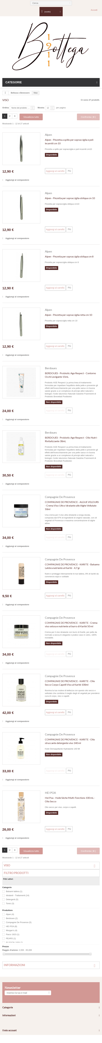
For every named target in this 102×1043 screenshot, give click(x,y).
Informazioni (14, 965)
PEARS (11, 938)
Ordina (5, 107)
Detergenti (12, 899)
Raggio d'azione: (10, 950)
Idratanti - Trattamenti (17, 895)
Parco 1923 (12, 934)
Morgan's (11, 930)
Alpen (48, 134)
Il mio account (9, 1030)
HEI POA (50, 792)
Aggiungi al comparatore (17, 180)
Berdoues (51, 368)
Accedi (94, 10)
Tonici (10, 903)
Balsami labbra (14, 891)
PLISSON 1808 (14, 942)
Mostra (41, 107)
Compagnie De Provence (60, 497)
